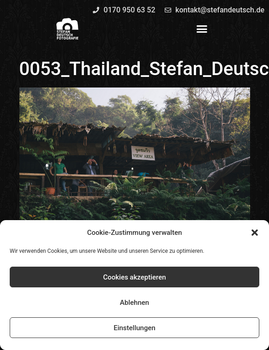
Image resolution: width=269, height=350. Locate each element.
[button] (254, 232)
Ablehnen (134, 302)
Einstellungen (134, 328)
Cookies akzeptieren (134, 277)
